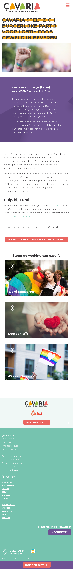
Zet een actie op (21, 375)
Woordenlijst (8, 505)
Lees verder (11, 266)
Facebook (3, 476)
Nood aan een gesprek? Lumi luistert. (36, 239)
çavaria (22, 7)
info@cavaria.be (10, 446)
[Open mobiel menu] (67, 6)
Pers (4, 514)
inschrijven (60, 532)
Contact (6, 518)
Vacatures (7, 511)
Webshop (6, 508)
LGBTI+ (5, 498)
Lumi (56, 206)
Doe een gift (34, 565)
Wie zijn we (7, 482)
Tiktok (13, 476)
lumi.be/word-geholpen (19, 216)
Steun (4, 492)
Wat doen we (8, 485)
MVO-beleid (6, 558)
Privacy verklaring (20, 558)
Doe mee (5, 489)
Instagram (8, 476)
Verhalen (6, 495)
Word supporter (21, 291)
